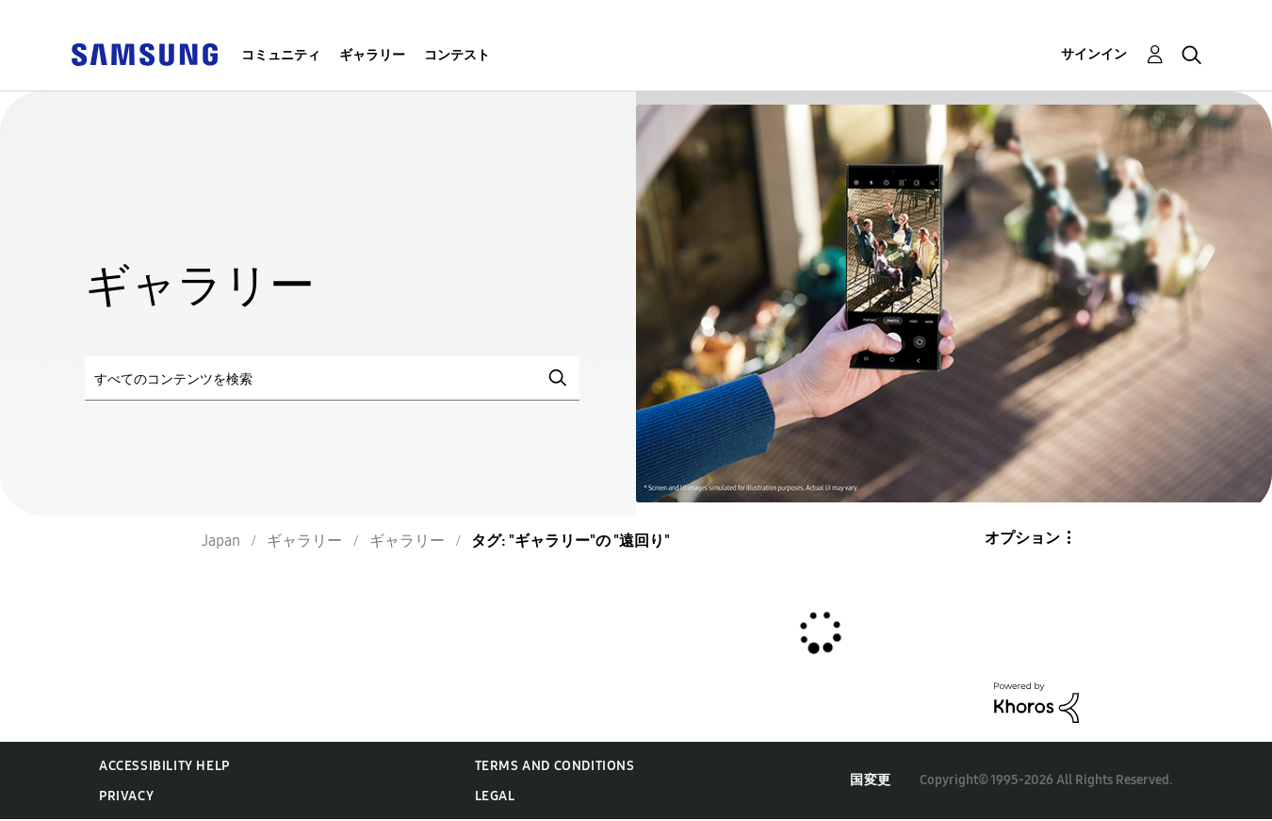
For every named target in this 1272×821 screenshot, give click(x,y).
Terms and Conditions (555, 766)
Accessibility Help (164, 766)
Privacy (126, 796)
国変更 (870, 780)
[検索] (332, 378)
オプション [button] (1022, 538)
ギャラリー (372, 55)
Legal (495, 796)
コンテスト (457, 55)
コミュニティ (280, 55)
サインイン (1094, 54)
